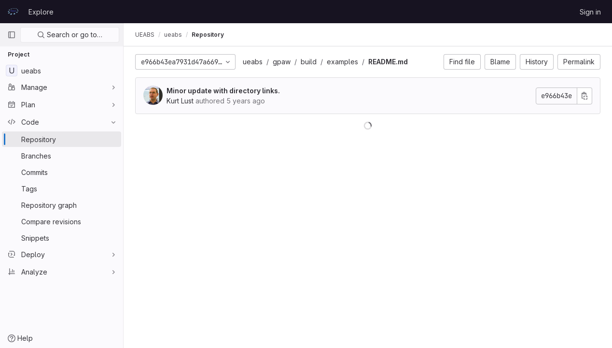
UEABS (144, 34)
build (309, 62)
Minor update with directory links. (223, 91)
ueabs (253, 62)
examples (342, 62)
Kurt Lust (180, 101)
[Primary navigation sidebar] (11, 35)
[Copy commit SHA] (584, 95)
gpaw (282, 62)
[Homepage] (13, 11)
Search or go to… (69, 34)
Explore (41, 12)
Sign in (590, 12)
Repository (208, 34)
